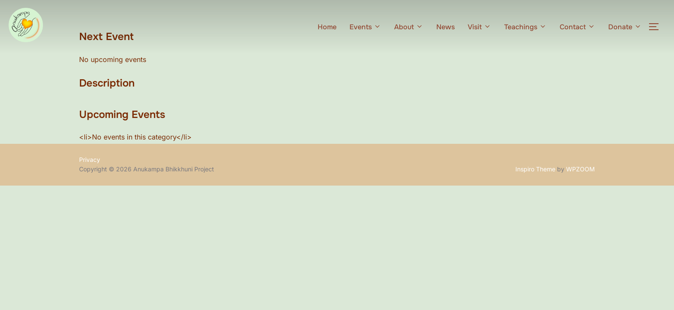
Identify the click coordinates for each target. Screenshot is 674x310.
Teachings (525, 26)
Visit (479, 26)
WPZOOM (580, 169)
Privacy (89, 159)
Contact (577, 26)
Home (327, 26)
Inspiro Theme (535, 169)
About (408, 26)
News (445, 26)
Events (365, 26)
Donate (625, 26)
